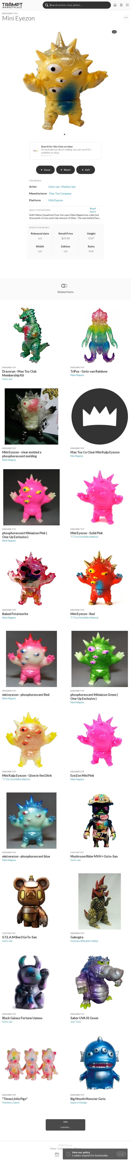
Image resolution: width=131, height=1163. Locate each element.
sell (86, 169)
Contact (61, 1148)
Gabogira (76, 937)
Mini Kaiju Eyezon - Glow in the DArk (27, 775)
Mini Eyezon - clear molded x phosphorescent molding (21, 454)
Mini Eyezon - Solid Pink (86, 533)
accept (121, 1154)
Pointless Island (10, 1102)
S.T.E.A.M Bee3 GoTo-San (19, 937)
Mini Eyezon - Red (82, 614)
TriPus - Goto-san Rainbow (88, 371)
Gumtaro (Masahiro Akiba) (84, 940)
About (53, 1148)
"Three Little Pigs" (14, 1099)
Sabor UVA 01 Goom (84, 1018)
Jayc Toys (75, 1021)
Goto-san (7, 378)
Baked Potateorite (15, 614)
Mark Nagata (77, 375)
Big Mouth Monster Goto (88, 1099)
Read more (93, 210)
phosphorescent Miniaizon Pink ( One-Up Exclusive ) (24, 535)
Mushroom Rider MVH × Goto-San (94, 856)
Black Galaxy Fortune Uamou (22, 1018)
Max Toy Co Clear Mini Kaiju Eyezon (95, 452)
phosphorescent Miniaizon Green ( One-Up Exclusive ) (94, 696)
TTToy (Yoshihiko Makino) (84, 536)
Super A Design (78, 1102)
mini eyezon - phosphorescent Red (25, 695)
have (45, 169)
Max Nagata (76, 455)
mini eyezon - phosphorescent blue (26, 856)
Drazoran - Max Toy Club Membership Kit (19, 373)
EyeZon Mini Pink (82, 775)
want (65, 169)
